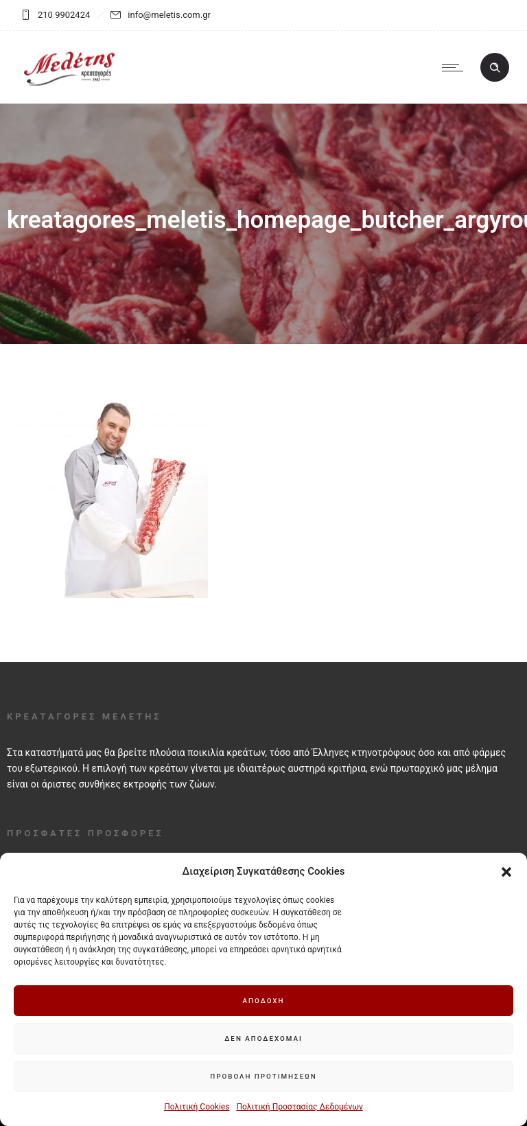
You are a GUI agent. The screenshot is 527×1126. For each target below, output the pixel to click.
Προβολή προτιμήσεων (263, 1076)
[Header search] (495, 68)
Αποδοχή (263, 1000)
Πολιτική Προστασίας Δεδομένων (299, 1107)
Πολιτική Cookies (196, 1107)
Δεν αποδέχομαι (263, 1038)
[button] (506, 872)
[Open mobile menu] (455, 67)
